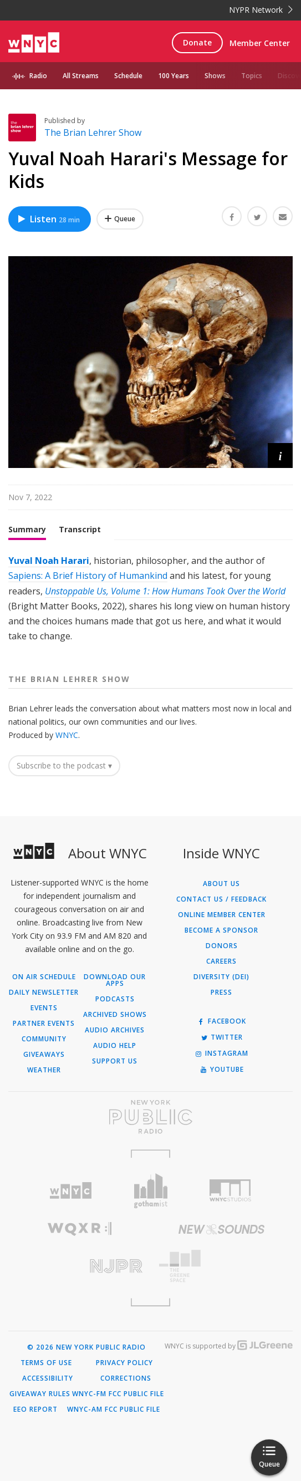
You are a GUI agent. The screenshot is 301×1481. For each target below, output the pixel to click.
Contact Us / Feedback (221, 899)
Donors (222, 946)
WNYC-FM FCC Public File (118, 1394)
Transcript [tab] (80, 529)
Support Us (114, 1061)
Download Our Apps (115, 980)
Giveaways (44, 1054)
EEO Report (35, 1409)
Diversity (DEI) (221, 977)
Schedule (128, 75)
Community (44, 1039)
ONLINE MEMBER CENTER (222, 915)
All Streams (81, 75)
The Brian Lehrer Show (92, 132)
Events (44, 1008)
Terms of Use (46, 1363)
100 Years (173, 75)
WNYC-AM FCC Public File (113, 1409)
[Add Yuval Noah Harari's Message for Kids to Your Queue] (120, 219)
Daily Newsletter (44, 992)
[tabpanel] (150, 598)
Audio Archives (115, 1030)
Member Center (259, 43)
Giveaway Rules (39, 1394)
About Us (221, 884)
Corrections (125, 1378)
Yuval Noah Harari (48, 560)
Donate (197, 42)
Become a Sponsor (221, 930)
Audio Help (114, 1045)
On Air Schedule (44, 977)
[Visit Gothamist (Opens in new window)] (151, 1190)
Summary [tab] (27, 529)
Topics (251, 75)
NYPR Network (261, 9)
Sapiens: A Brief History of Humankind (87, 575)
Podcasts (115, 999)
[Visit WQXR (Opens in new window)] (79, 1229)
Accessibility (47, 1378)
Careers (221, 961)
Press (221, 992)
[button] (280, 455)
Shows (215, 75)
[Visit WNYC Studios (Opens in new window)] (230, 1190)
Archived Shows (115, 1014)
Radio (38, 75)
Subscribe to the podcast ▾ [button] (64, 765)
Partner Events (44, 1023)
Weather (44, 1070)
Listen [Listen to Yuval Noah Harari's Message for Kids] (48, 219)
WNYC (66, 735)
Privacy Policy (124, 1363)
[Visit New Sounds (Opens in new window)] (222, 1229)
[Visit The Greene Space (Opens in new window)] (222, 1266)
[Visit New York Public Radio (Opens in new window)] (150, 1116)
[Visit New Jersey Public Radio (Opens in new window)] (79, 1266)
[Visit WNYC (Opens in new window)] (71, 1190)
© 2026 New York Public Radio (86, 1347)
